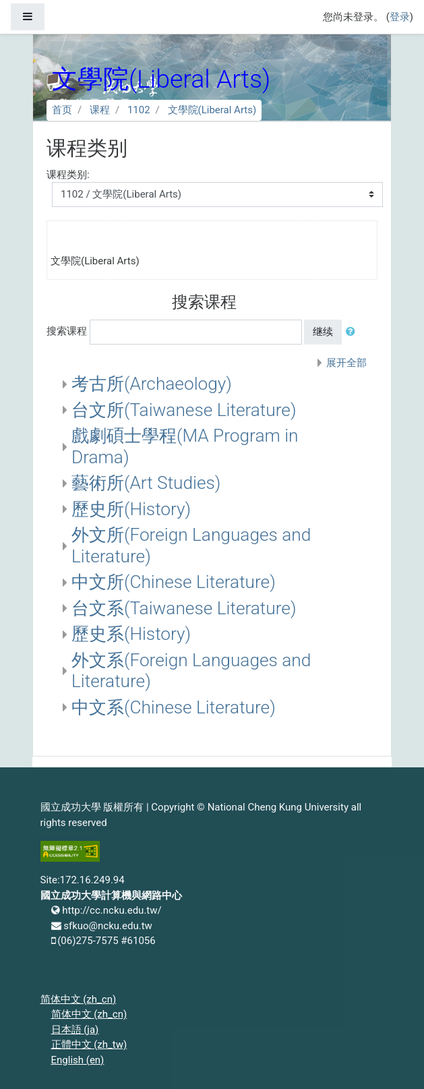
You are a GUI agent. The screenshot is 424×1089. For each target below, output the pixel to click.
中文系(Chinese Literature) (173, 707)
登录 (400, 17)
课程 (100, 110)
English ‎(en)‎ (77, 1060)
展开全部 (346, 363)
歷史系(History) (131, 634)
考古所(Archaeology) (151, 384)
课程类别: (68, 175)
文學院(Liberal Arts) (212, 110)
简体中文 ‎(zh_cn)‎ (78, 999)
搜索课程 (67, 331)
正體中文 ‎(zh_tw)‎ (89, 1044)
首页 (62, 110)
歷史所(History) (131, 509)
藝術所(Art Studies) (145, 483)
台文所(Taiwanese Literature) (183, 410)
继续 (323, 332)
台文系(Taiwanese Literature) (183, 608)
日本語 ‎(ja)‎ (75, 1030)
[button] (353, 332)
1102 (138, 110)
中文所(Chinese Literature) (173, 582)
